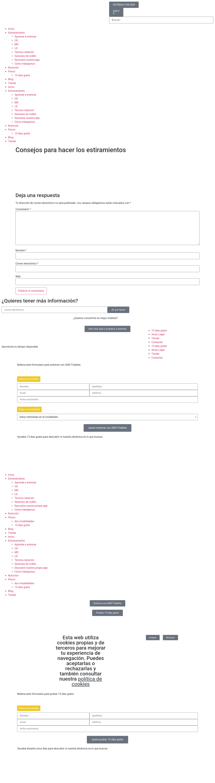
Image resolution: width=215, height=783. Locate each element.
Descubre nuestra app (27, 59)
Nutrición (13, 67)
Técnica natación (24, 52)
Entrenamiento (16, 32)
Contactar (157, 342)
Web (17, 276)
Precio (11, 71)
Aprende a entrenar (25, 36)
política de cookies (87, 681)
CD (16, 40)
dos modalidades (24, 521)
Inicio (11, 28)
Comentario (23, 209)
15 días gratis (22, 75)
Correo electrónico (26, 263)
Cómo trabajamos (25, 63)
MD (16, 44)
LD (16, 48)
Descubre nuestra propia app (31, 505)
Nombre (20, 250)
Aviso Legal (158, 334)
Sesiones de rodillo (25, 55)
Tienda (12, 83)
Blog (10, 79)
